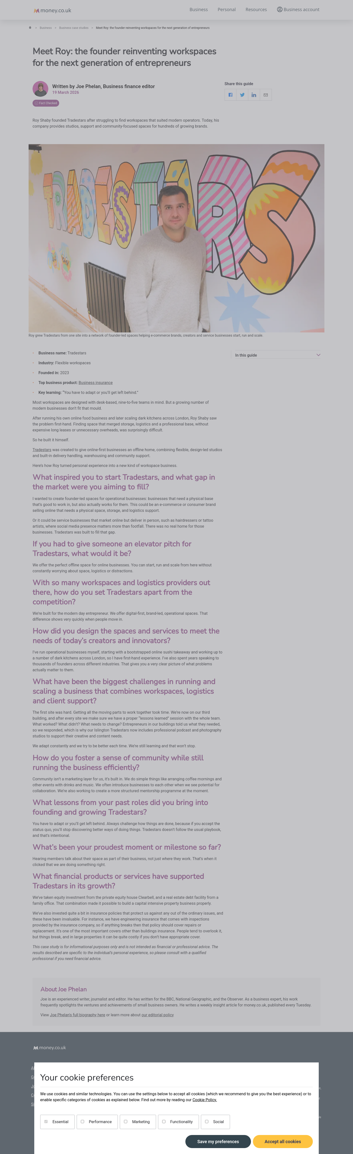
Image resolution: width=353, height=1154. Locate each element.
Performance (96, 1121)
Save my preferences (218, 1141)
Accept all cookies (283, 1141)
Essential (56, 1121)
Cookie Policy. (205, 1099)
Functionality (177, 1121)
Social (214, 1121)
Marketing (137, 1121)
